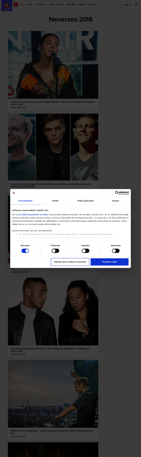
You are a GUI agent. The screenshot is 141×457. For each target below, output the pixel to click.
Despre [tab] (115, 201)
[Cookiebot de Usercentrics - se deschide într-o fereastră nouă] (117, 193)
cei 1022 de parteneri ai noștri (33, 214)
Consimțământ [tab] (25, 201)
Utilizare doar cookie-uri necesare (70, 262)
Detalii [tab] (55, 201)
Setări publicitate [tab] (85, 201)
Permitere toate (109, 262)
